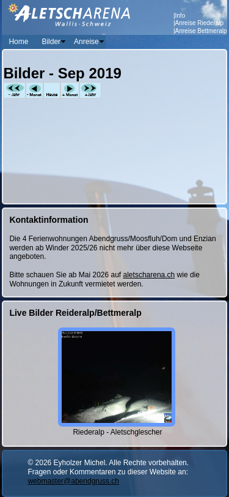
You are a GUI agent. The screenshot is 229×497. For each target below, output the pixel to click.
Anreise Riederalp (199, 23)
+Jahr (90, 90)
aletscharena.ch (149, 275)
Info (180, 15)
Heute (51, 90)
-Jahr (14, 90)
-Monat (34, 90)
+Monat (69, 90)
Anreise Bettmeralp (201, 31)
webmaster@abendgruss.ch (73, 481)
